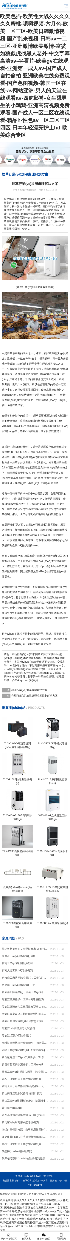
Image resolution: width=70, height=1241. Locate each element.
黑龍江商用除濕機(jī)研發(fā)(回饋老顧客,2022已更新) (25, 1021)
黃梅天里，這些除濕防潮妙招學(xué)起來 (25, 1086)
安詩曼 (36, 586)
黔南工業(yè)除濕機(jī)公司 (17, 963)
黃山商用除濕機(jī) (12, 1107)
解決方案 (26, 1236)
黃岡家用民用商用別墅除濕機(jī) (20, 1122)
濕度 (30, 400)
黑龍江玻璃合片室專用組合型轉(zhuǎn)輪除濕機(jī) (25, 1006)
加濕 (45, 493)
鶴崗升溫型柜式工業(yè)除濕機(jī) (21, 1144)
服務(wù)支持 (44, 1236)
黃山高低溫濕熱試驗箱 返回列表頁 (22, 1093)
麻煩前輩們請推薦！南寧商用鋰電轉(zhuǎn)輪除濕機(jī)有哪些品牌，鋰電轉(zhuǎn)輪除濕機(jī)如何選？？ (25, 1129)
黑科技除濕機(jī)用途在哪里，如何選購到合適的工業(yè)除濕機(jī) (25, 1042)
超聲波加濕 (29, 560)
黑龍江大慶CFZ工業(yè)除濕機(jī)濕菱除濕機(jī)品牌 (25, 1013)
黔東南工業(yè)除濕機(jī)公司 (18, 984)
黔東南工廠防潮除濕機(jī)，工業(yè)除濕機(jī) (25, 977)
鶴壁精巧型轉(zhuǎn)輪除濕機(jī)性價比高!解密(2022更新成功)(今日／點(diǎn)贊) (25, 1158)
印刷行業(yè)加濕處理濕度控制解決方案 (34, 695)
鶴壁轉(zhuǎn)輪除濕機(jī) (17, 1151)
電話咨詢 (61, 1236)
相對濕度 (43, 420)
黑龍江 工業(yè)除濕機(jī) (16, 1035)
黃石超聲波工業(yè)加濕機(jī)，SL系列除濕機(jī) (25, 1057)
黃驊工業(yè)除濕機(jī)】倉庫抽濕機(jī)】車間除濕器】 (25, 1050)
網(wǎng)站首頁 (9, 1236)
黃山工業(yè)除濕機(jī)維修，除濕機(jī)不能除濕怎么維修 (25, 1100)
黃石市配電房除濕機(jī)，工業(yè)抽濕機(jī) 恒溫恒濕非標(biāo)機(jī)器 (25, 1064)
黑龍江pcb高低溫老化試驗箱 (18, 1028)
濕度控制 (51, 540)
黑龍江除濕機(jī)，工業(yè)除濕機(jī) (23, 999)
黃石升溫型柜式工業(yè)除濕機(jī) (21, 1078)
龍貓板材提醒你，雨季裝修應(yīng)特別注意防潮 (25, 948)
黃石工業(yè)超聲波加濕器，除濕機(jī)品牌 (25, 1071)
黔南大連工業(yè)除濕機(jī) (17, 970)
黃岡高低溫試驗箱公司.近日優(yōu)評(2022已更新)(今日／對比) (25, 1115)
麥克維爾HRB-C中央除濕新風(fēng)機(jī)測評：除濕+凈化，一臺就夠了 (25, 1136)
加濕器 (55, 514)
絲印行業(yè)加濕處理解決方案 (29, 690)
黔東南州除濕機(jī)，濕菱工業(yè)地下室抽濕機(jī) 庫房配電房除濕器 (25, 992)
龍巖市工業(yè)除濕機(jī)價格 (18, 955)
